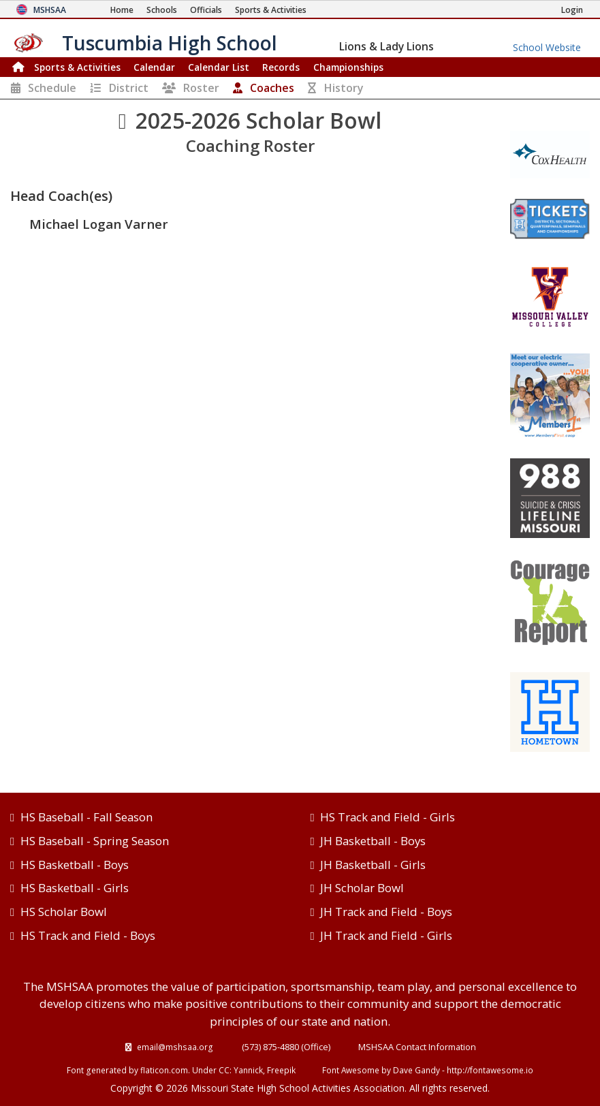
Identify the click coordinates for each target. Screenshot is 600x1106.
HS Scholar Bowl (63, 911)
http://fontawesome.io (490, 1069)
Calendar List (218, 67)
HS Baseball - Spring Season (94, 841)
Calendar (154, 67)
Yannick (248, 1069)
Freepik (281, 1069)
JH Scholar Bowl (362, 888)
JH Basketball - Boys (373, 841)
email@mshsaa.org (175, 1046)
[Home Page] (122, 10)
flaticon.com (164, 1069)
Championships (348, 67)
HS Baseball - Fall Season (86, 817)
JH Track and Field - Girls (386, 935)
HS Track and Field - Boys (87, 935)
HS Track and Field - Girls (387, 817)
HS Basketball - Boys (74, 864)
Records (281, 67)
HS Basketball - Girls (74, 888)
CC (224, 1069)
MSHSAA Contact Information (417, 1047)
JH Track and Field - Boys (386, 911)
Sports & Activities (77, 67)
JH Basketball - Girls (373, 864)
